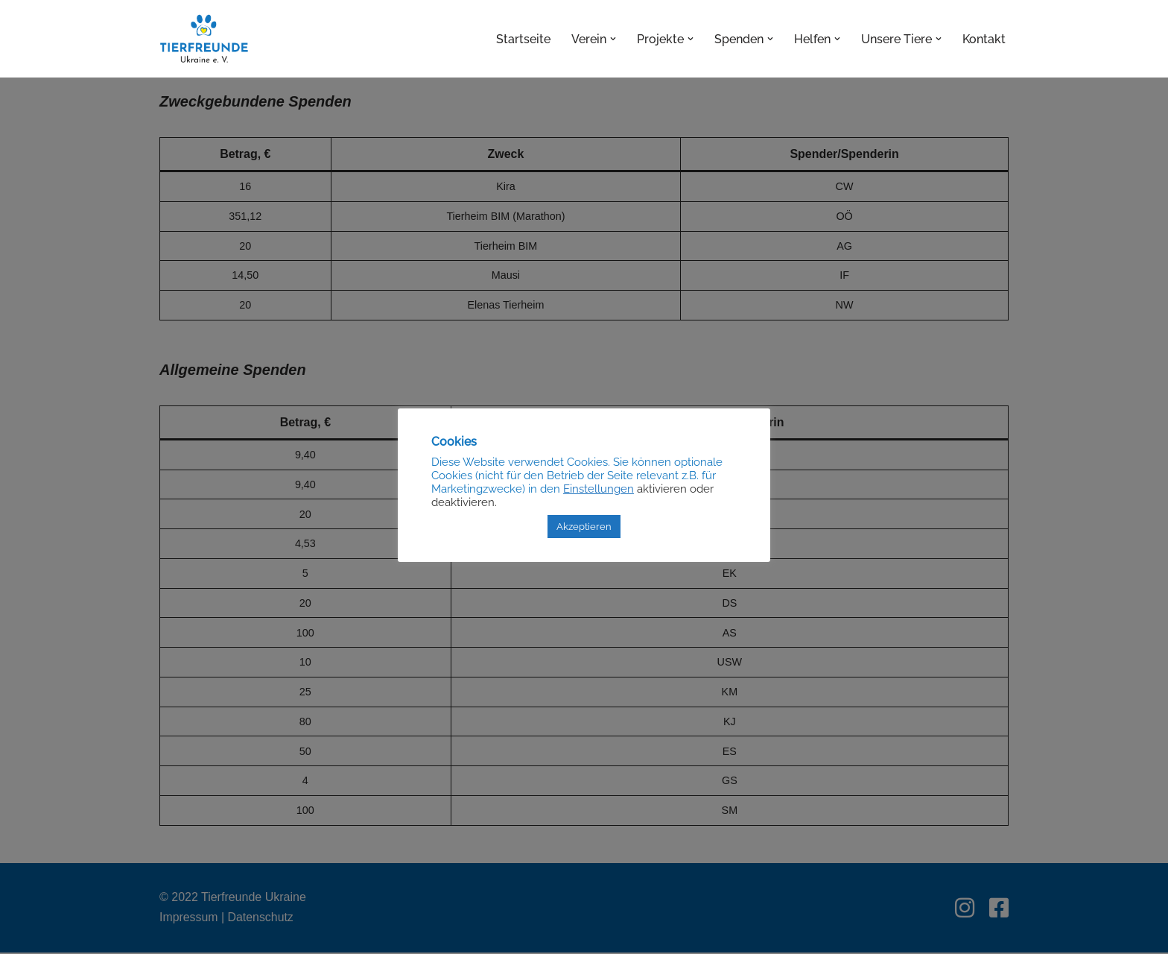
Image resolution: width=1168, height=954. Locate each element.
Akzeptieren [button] (584, 526)
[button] (613, 39)
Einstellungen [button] (598, 488)
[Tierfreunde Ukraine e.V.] (204, 38)
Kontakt (984, 39)
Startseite (523, 39)
